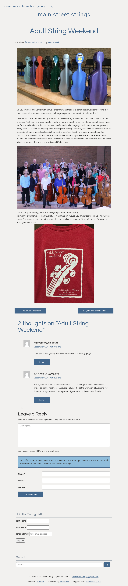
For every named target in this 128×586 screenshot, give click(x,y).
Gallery (41, 6)
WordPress (64, 581)
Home (7, 6)
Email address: (22, 534)
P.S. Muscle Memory (30, 310)
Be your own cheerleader (95, 310)
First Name (21, 521)
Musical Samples (23, 6)
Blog (50, 6)
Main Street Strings (64, 14)
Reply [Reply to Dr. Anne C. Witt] (41, 399)
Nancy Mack (53, 42)
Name (21, 474)
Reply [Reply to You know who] (41, 362)
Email (21, 480)
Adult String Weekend (64, 31)
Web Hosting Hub (93, 581)
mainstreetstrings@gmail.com (85, 576)
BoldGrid (40, 581)
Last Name (21, 527)
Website (21, 487)
